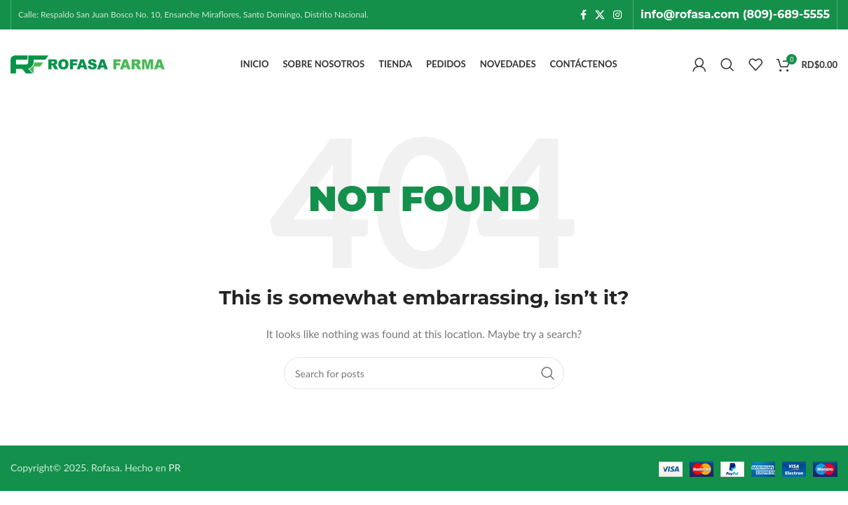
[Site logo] (88, 63)
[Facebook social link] (583, 15)
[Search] (727, 64)
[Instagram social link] (617, 15)
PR (175, 467)
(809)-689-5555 (786, 14)
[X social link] (600, 15)
